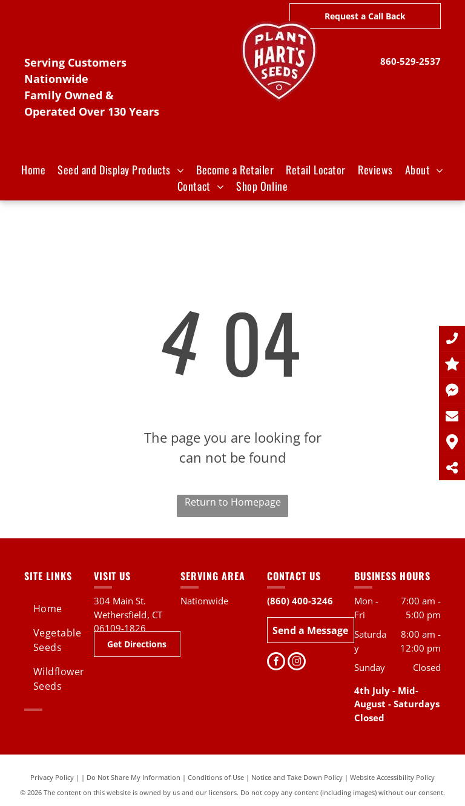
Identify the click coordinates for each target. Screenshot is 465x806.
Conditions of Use (216, 777)
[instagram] (297, 662)
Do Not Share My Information (133, 777)
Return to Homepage (233, 502)
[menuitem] (33, 170)
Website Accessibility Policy (392, 777)
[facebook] (276, 662)
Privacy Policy (52, 777)
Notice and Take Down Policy (297, 777)
